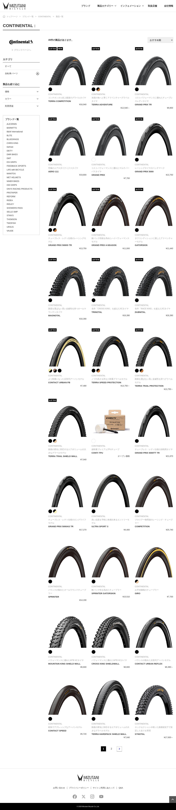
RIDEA (10, 200)
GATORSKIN (141, 245)
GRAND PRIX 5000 (144, 171)
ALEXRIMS (12, 124)
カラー (8, 99)
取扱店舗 (152, 6)
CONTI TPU (97, 453)
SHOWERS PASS (15, 208)
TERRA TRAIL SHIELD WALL (62, 456)
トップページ (12, 16)
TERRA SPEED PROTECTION (106, 382)
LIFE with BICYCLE (15, 170)
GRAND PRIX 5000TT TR (147, 453)
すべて (8, 66)
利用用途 (9, 106)
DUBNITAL (140, 312)
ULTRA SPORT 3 (100, 526)
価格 (7, 91)
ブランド (85, 6)
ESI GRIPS (12, 162)
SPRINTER (53, 597)
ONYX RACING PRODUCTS (19, 189)
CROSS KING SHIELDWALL (106, 663)
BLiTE (9, 135)
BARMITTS (12, 128)
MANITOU (11, 173)
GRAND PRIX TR (143, 104)
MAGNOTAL (54, 315)
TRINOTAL (97, 312)
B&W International (15, 132)
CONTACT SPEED (57, 730)
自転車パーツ (11, 73)
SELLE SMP (12, 212)
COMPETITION (142, 526)
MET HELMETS (14, 177)
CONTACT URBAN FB (59, 382)
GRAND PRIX (98, 175)
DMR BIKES (12, 154)
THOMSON (12, 219)
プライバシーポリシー (79, 788)
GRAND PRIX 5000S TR (60, 245)
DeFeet (10, 147)
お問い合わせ (59, 788)
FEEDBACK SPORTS (16, 166)
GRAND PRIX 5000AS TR (60, 526)
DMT (9, 158)
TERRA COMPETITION (59, 101)
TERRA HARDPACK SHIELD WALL (109, 734)
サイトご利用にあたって (104, 788)
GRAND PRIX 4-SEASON (104, 245)
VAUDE (10, 231)
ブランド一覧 (27, 16)
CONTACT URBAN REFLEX (148, 663)
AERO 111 (53, 171)
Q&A (121, 788)
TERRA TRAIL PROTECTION (149, 386)
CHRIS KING (12, 143)
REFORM (11, 196)
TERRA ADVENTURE (102, 104)
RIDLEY (10, 204)
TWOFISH (11, 223)
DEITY (9, 151)
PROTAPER (12, 193)
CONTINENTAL (44, 16)
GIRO (137, 593)
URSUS (10, 227)
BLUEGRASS (13, 139)
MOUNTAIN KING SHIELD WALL (64, 663)
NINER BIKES (13, 181)
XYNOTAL (140, 734)
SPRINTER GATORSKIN (104, 593)
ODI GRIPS (12, 185)
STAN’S (10, 215)
